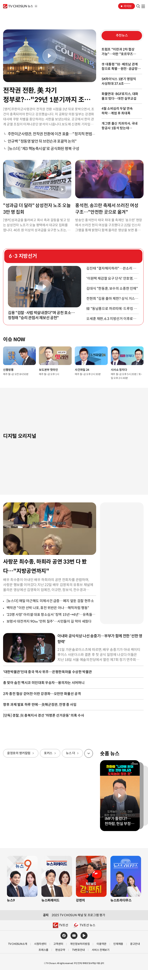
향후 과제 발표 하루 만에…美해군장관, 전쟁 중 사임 (40, 705)
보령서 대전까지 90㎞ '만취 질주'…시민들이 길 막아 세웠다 (49, 621)
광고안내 (135, 944)
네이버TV (84, 935)
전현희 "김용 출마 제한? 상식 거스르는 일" (112, 298)
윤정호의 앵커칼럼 (18, 753)
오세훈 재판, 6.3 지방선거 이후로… (111, 319)
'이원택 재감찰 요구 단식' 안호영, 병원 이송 (111, 278)
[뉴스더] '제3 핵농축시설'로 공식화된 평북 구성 (43, 148)
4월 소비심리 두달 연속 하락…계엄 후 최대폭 (117, 111)
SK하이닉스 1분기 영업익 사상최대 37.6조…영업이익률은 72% (119, 81)
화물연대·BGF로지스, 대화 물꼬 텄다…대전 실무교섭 (120, 96)
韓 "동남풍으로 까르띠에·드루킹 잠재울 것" (111, 309)
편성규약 (60, 950)
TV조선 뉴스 (87, 925)
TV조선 (18, 6)
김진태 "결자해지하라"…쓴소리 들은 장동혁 (111, 268)
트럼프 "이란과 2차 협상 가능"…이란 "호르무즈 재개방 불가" (118, 52)
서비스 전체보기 (100, 950)
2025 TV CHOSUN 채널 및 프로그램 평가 (78, 915)
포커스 (48, 753)
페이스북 (64, 935)
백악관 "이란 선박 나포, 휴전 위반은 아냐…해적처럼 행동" (48, 608)
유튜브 (74, 935)
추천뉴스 (122, 35)
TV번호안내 (78, 950)
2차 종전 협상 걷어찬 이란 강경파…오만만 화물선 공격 (42, 694)
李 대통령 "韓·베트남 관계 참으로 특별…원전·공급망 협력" (120, 66)
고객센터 (58, 944)
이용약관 (101, 944)
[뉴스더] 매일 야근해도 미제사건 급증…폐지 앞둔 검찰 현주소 (50, 601)
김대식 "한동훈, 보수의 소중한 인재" (112, 288)
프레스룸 (43, 950)
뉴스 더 (70, 753)
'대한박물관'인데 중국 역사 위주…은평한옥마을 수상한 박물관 (47, 672)
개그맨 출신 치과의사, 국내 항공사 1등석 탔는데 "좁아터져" (120, 126)
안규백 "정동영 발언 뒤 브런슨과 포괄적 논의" (42, 141)
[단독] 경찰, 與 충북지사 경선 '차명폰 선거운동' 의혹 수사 (43, 715)
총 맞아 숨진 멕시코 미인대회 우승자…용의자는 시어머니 (43, 683)
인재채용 (118, 944)
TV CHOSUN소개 (17, 944)
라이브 (128, 6)
